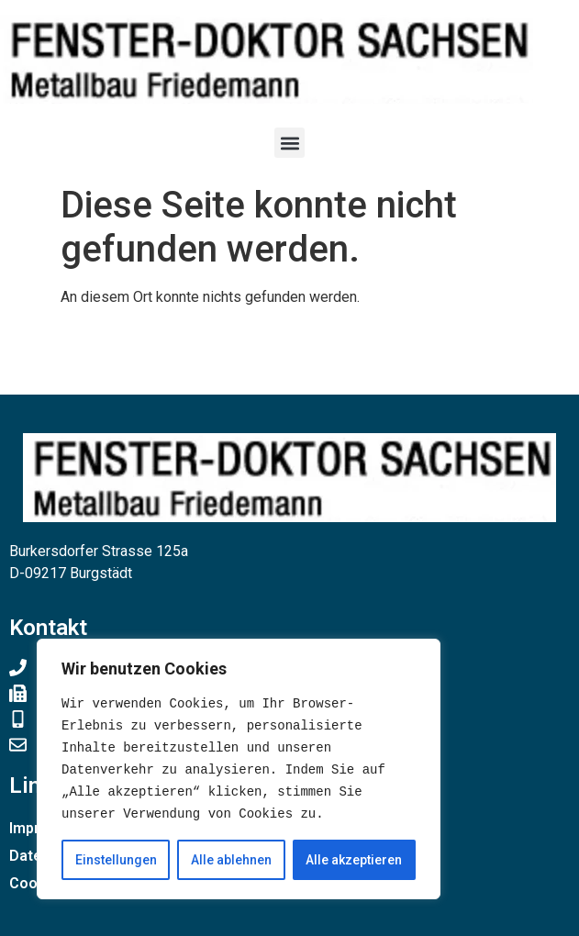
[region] (238, 769)
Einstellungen (116, 859)
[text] (238, 759)
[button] (289, 143)
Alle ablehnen (231, 859)
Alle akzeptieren (354, 859)
